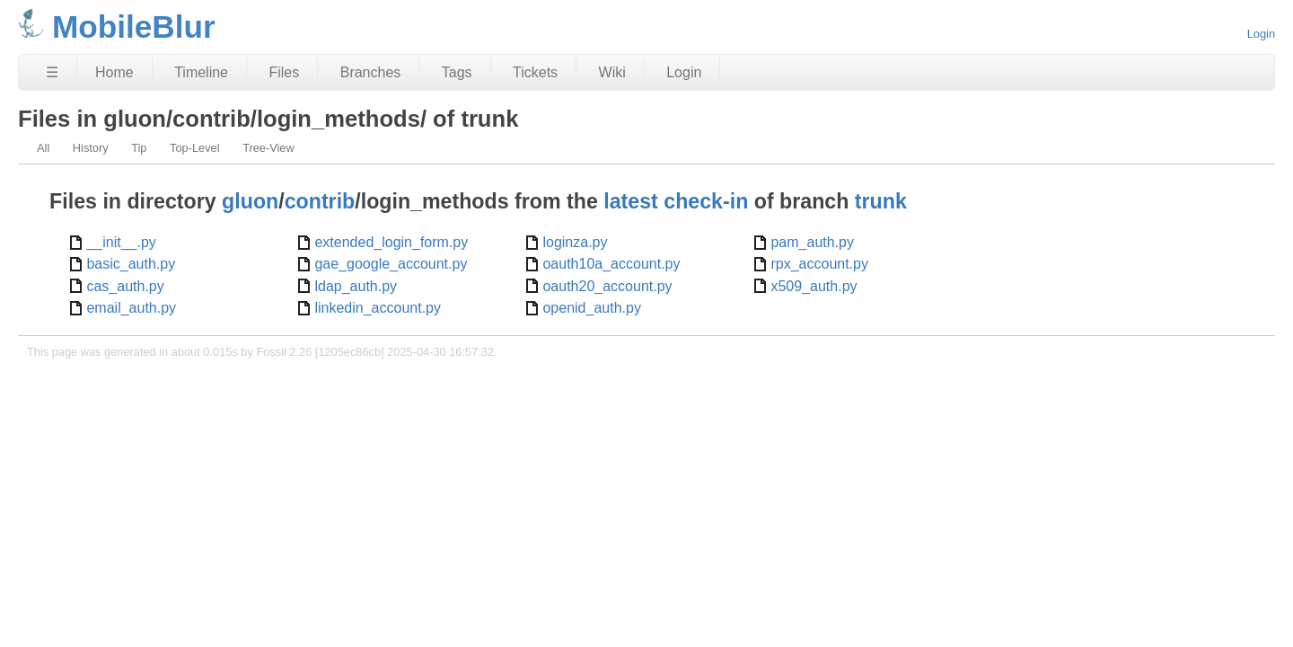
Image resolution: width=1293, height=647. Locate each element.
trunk (881, 201)
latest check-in (675, 201)
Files (283, 72)
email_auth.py (131, 307)
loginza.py (574, 242)
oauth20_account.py (607, 286)
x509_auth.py (813, 286)
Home (114, 72)
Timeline (201, 72)
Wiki (612, 72)
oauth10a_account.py (611, 263)
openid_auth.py (591, 307)
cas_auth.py (124, 286)
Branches (370, 72)
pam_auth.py (812, 242)
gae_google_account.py (390, 263)
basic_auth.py (130, 263)
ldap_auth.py (355, 286)
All (43, 148)
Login (1261, 33)
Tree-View (268, 148)
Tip (138, 148)
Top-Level (195, 148)
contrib (320, 201)
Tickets (535, 72)
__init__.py (120, 242)
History (91, 148)
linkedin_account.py (377, 307)
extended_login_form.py (391, 242)
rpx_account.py (819, 263)
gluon (250, 201)
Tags (457, 72)
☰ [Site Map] (52, 72)
